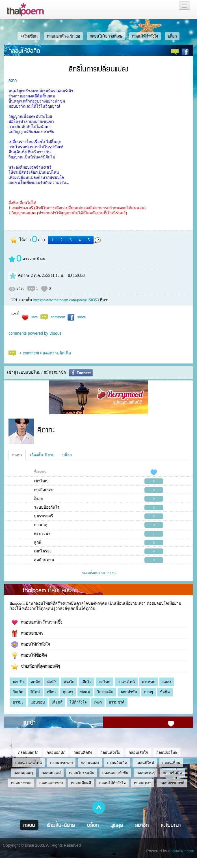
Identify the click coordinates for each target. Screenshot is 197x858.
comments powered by (35, 333)
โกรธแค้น (105, 692)
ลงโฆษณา (171, 825)
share (81, 317)
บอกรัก (18, 682)
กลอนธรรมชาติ (172, 783)
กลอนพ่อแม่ (51, 773)
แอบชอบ (38, 702)
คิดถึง (52, 682)
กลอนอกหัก (56, 752)
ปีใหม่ (35, 692)
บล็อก (172, 36)
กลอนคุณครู (23, 773)
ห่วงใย (69, 682)
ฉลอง (166, 682)
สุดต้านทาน (44, 560)
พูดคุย (117, 825)
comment (58, 317)
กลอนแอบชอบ (51, 783)
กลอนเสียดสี (81, 783)
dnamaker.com (181, 851)
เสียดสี (57, 702)
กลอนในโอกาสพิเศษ (106, 36)
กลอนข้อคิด (172, 773)
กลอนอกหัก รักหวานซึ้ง (36, 622)
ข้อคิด (165, 692)
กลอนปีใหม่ (144, 763)
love (34, 317)
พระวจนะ (42, 534)
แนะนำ (29, 722)
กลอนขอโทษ (166, 752)
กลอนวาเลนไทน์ (28, 763)
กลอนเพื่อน (171, 763)
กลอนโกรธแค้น (81, 773)
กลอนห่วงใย (110, 752)
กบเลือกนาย (44, 490)
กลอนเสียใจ (138, 752)
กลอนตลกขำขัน (115, 773)
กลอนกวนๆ (146, 773)
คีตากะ (13, 80)
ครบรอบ (148, 682)
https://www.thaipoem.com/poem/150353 (66, 300)
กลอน (17, 455)
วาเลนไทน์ (126, 682)
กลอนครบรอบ (61, 763)
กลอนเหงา (142, 783)
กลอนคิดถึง (82, 752)
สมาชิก (142, 825)
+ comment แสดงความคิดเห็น (46, 353)
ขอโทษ (105, 682)
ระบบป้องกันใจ (47, 507)
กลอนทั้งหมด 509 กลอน (99, 573)
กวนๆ (148, 692)
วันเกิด (18, 692)
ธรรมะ (18, 702)
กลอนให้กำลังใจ (145, 36)
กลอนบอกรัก (28, 752)
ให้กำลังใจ (78, 702)
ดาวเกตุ (40, 525)
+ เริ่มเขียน (28, 36)
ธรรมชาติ (117, 702)
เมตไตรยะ (43, 551)
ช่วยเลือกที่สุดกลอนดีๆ (35, 666)
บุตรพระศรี (43, 516)
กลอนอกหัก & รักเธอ (63, 36)
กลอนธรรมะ (21, 783)
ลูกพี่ (37, 542)
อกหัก (35, 682)
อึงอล (38, 498)
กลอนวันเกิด (117, 763)
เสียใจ (86, 682)
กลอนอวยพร (27, 633)
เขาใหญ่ (41, 481)
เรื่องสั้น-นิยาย (42, 455)
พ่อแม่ (85, 692)
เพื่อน (51, 692)
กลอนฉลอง (90, 763)
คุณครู (68, 692)
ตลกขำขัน (128, 692)
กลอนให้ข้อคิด (24, 50)
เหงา (98, 702)
